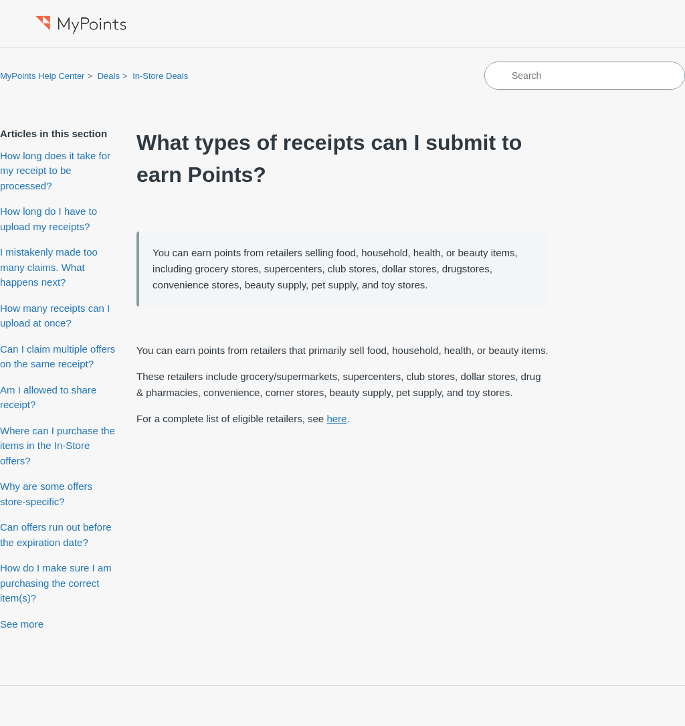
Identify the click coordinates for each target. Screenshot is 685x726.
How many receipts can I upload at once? (55, 315)
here (336, 418)
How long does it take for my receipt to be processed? (55, 170)
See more (21, 624)
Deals (109, 76)
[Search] (584, 75)
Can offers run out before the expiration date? (56, 534)
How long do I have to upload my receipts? (48, 218)
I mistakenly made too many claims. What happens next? (49, 267)
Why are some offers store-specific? (46, 493)
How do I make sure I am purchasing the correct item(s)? (56, 583)
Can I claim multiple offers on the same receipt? (57, 356)
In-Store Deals (160, 76)
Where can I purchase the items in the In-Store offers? (57, 445)
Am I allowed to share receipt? (48, 397)
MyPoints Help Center (42, 76)
